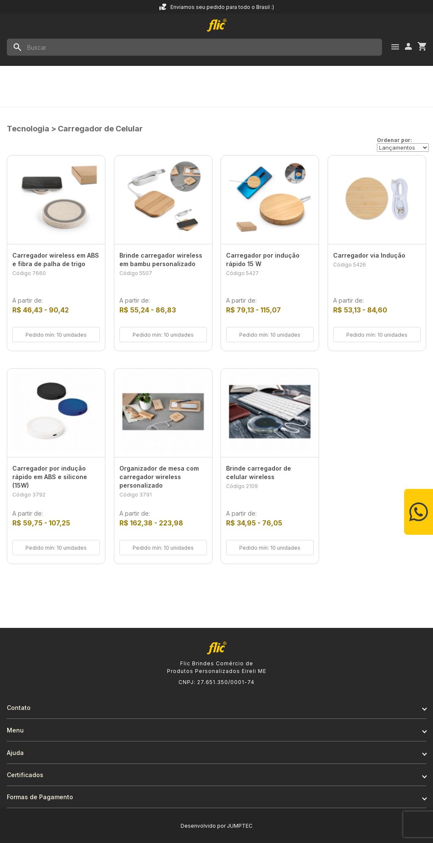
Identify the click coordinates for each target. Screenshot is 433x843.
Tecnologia (28, 128)
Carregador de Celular (100, 128)
